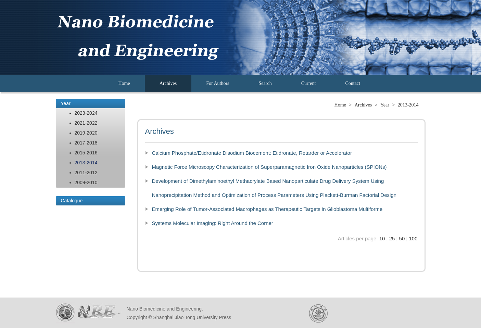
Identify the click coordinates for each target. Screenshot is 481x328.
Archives (168, 83)
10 (382, 238)
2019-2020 (86, 133)
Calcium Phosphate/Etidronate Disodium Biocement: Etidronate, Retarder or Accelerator (252, 153)
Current (308, 83)
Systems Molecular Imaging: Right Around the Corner (212, 223)
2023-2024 (86, 113)
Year (66, 103)
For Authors (217, 83)
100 (413, 238)
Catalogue (72, 200)
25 (392, 238)
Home (124, 83)
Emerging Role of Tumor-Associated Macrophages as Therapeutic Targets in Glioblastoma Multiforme (267, 209)
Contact (352, 83)
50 (402, 238)
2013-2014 (86, 162)
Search (265, 83)
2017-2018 (86, 143)
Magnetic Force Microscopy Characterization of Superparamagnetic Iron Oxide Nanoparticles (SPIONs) (269, 167)
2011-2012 (86, 172)
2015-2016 (86, 152)
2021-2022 (86, 123)
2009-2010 (86, 182)
